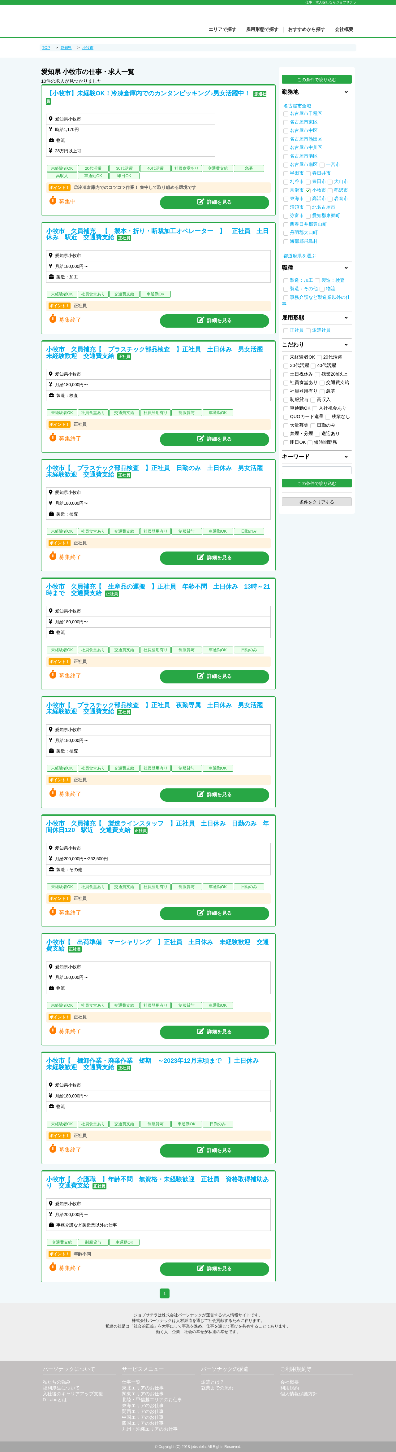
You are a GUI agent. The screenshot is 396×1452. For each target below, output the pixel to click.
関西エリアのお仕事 (143, 1411)
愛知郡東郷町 (326, 215)
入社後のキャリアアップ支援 (73, 1393)
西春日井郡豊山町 (308, 224)
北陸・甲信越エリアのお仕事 (152, 1399)
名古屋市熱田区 (306, 139)
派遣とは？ (212, 1382)
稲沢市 (341, 190)
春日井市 (321, 173)
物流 (330, 288)
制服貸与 (295, 400)
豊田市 (319, 181)
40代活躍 (323, 365)
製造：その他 (304, 288)
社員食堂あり (300, 383)
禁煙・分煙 (298, 434)
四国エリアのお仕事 (143, 1423)
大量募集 (295, 425)
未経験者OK (299, 357)
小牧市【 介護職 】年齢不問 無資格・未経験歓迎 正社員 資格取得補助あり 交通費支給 (157, 1182)
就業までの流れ (217, 1387)
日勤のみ (322, 425)
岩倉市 (341, 198)
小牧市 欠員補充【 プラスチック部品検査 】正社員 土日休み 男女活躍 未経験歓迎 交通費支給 (157, 352)
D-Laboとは (55, 1399)
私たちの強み (57, 1382)
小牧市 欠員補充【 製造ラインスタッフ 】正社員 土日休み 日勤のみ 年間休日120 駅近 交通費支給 (157, 826)
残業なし (337, 417)
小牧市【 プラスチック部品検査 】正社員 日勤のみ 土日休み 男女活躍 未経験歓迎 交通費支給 (157, 471)
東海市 (297, 198)
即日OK (294, 442)
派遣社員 (321, 330)
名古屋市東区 (304, 122)
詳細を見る (214, 201)
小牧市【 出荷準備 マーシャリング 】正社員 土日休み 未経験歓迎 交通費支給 (157, 945)
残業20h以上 (331, 374)
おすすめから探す (306, 29)
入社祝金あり (329, 408)
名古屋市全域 (297, 105)
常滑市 (297, 190)
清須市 (297, 207)
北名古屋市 (323, 207)
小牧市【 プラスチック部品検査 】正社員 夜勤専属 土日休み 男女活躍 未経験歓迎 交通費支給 (157, 708)
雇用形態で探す (262, 29)
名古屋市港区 (304, 156)
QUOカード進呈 (303, 417)
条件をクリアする (316, 501)
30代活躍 (296, 365)
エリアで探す (222, 29)
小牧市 (319, 190)
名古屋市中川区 (306, 147)
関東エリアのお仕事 (143, 1393)
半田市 (297, 173)
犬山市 (341, 181)
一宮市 (333, 164)
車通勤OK (296, 408)
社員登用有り (300, 391)
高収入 (320, 400)
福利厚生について (61, 1387)
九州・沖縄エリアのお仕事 (150, 1429)
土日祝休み (298, 374)
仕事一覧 (131, 1382)
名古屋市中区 (304, 130)
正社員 (297, 330)
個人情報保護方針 (298, 1393)
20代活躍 (329, 357)
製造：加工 (301, 280)
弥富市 (297, 215)
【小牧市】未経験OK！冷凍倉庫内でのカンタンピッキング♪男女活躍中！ (148, 93)
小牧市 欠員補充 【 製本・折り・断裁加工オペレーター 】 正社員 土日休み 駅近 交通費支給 (157, 234)
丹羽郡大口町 (304, 232)
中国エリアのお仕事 (143, 1417)
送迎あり (327, 434)
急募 (327, 391)
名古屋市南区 (304, 164)
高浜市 (319, 198)
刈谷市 (297, 181)
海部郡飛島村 (304, 241)
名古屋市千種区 (306, 113)
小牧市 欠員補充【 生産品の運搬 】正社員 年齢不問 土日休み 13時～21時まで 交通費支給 (158, 589)
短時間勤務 (322, 442)
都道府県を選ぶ (299, 255)
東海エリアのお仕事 (143, 1405)
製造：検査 (333, 280)
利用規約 (289, 1387)
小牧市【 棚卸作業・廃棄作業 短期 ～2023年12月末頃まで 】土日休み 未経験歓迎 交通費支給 (155, 1063)
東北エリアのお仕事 (143, 1387)
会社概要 (344, 29)
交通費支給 (334, 383)
